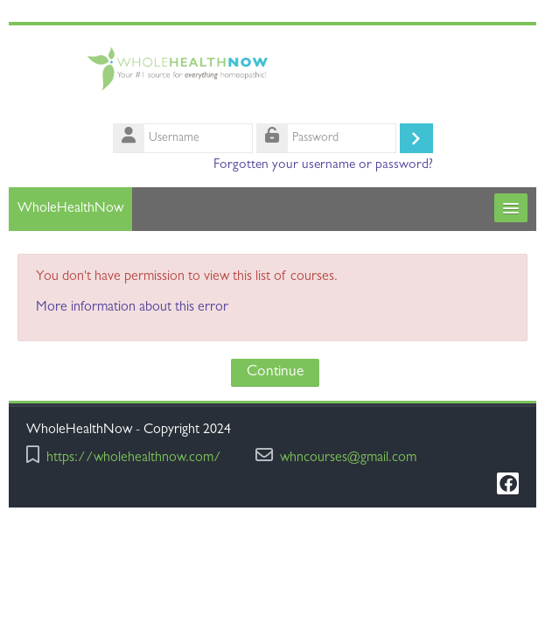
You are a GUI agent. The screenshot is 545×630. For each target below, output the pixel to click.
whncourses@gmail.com (348, 459)
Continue (275, 372)
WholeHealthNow (70, 209)
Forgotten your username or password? (323, 165)
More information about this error (132, 308)
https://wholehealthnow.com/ (133, 459)
